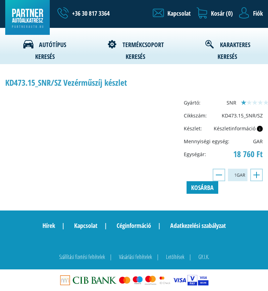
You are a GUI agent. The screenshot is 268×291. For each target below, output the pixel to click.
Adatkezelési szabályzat (198, 225)
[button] (172, 13)
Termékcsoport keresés (143, 50)
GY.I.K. (203, 257)
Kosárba (202, 187)
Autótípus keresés (50, 50)
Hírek (48, 225)
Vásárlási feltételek (135, 257)
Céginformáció (134, 225)
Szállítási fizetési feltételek (82, 257)
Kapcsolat (85, 225)
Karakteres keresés (234, 50)
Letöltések (175, 257)
